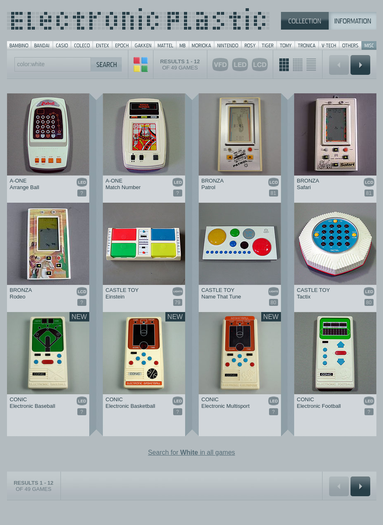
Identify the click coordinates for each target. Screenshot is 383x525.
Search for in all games (191, 452)
